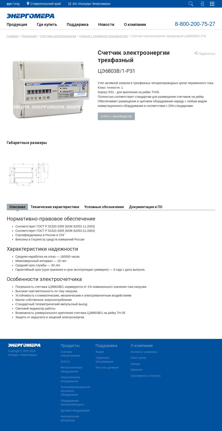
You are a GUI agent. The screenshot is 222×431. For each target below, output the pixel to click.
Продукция (17, 24)
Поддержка (77, 24)
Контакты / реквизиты (144, 351)
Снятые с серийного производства (103, 36)
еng (16, 3)
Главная (12, 36)
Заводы (135, 363)
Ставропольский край (45, 3)
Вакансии (136, 369)
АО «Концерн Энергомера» (91, 3)
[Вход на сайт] (201, 4)
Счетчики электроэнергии (58, 36)
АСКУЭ (65, 361)
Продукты (70, 345)
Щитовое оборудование (75, 410)
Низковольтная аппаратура (70, 418)
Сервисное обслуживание (104, 359)
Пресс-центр (138, 357)
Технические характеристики (55, 207)
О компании (135, 24)
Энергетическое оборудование (70, 379)
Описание (17, 207)
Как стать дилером (107, 367)
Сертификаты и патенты (146, 375)
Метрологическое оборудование (71, 369)
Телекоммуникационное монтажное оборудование (75, 391)
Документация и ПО (145, 207)
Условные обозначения (104, 207)
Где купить (47, 24)
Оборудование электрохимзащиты (73, 402)
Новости (106, 24)
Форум (100, 351)
